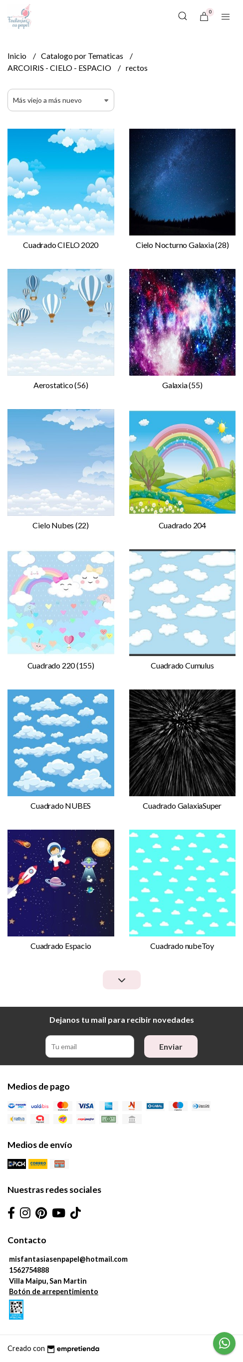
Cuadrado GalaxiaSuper (182, 805)
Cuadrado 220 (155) (60, 665)
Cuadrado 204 (182, 525)
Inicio (17, 55)
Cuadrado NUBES (60, 805)
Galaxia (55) (182, 385)
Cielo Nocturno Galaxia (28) (182, 244)
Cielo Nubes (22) (60, 525)
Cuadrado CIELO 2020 (60, 244)
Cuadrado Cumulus (182, 665)
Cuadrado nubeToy (182, 945)
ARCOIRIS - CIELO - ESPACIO (60, 67)
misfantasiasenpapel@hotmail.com (68, 1259)
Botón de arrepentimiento (53, 1291)
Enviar (171, 1046)
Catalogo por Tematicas (83, 55)
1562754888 (29, 1270)
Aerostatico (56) (60, 385)
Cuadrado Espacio (60, 945)
